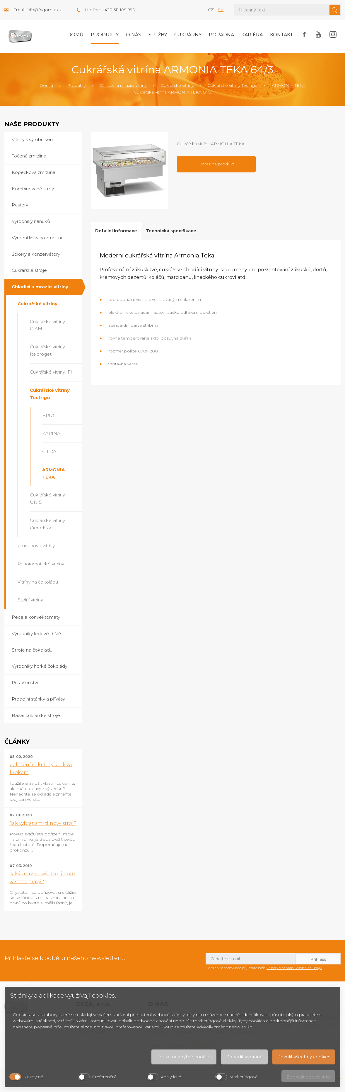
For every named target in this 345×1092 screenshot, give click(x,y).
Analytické (171, 1076)
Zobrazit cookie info (308, 1077)
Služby (157, 35)
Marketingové (243, 1076)
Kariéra (252, 35)
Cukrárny (187, 35)
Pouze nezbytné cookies (183, 1056)
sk (220, 9)
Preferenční (104, 1076)
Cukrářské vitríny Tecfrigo (233, 85)
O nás (133, 35)
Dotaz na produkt (216, 164)
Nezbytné (33, 1076)
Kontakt (281, 35)
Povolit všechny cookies (303, 1056)
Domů (75, 35)
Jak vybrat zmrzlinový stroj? (43, 823)
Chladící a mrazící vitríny (123, 85)
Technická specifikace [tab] (171, 230)
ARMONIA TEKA (288, 85)
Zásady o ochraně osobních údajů (294, 968)
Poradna (221, 35)
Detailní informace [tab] (116, 230)
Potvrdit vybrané (244, 1056)
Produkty (105, 35)
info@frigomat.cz (44, 9)
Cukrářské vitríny (177, 85)
